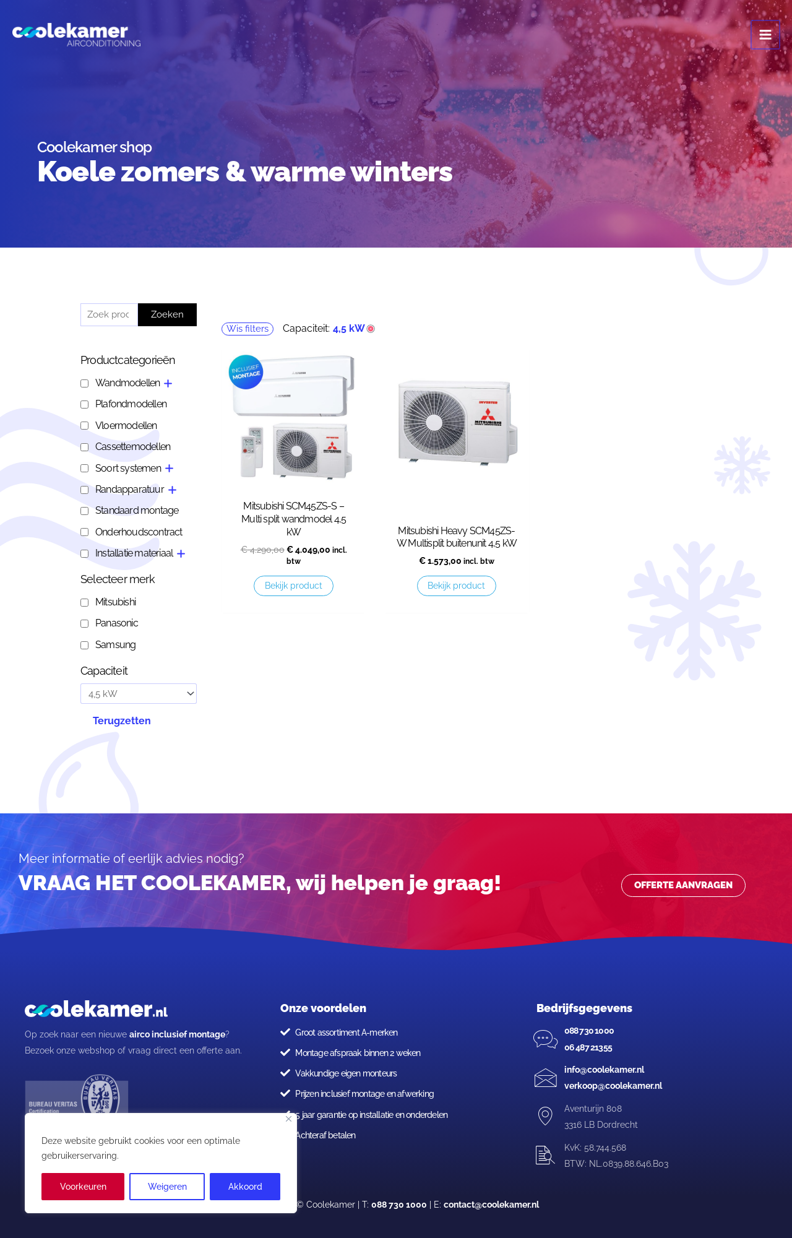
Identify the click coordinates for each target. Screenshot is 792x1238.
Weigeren (167, 1187)
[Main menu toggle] (766, 37)
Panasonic (116, 623)
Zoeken (167, 314)
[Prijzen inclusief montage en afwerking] (285, 1093)
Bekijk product (293, 586)
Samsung (115, 645)
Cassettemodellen (132, 446)
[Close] (288, 1119)
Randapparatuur (129, 489)
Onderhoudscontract (139, 532)
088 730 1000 (589, 1031)
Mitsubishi (115, 602)
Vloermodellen (126, 425)
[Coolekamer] (80, 37)
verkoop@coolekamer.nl (613, 1086)
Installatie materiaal (134, 553)
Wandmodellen (127, 383)
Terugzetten (122, 721)
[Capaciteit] (138, 693)
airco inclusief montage (177, 1034)
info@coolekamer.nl (604, 1070)
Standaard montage (136, 510)
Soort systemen (128, 468)
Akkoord (245, 1187)
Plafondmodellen (130, 404)
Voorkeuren (83, 1187)
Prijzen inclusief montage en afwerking (364, 1094)
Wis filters (247, 328)
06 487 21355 (588, 1047)
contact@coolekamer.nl (491, 1205)
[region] (161, 1163)
